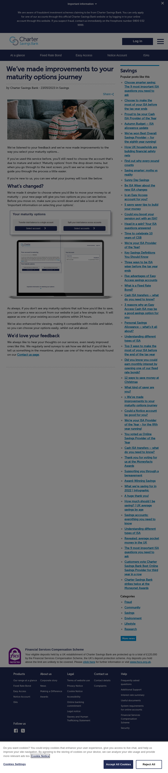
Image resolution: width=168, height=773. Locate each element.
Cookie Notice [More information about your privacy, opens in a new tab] (40, 761)
